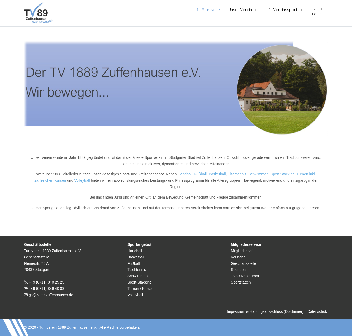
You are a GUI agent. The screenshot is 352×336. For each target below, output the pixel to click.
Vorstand (238, 257)
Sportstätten (241, 282)
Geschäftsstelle (243, 263)
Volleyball (82, 180)
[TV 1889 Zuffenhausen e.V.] (39, 12)
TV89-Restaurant (245, 276)
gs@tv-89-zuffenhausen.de (50, 295)
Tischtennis (237, 174)
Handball (185, 174)
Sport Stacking (282, 174)
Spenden (238, 269)
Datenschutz (317, 311)
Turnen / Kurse (139, 288)
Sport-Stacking (139, 282)
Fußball (200, 174)
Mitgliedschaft (242, 251)
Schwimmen (258, 174)
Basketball (217, 174)
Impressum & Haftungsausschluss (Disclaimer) (265, 311)
